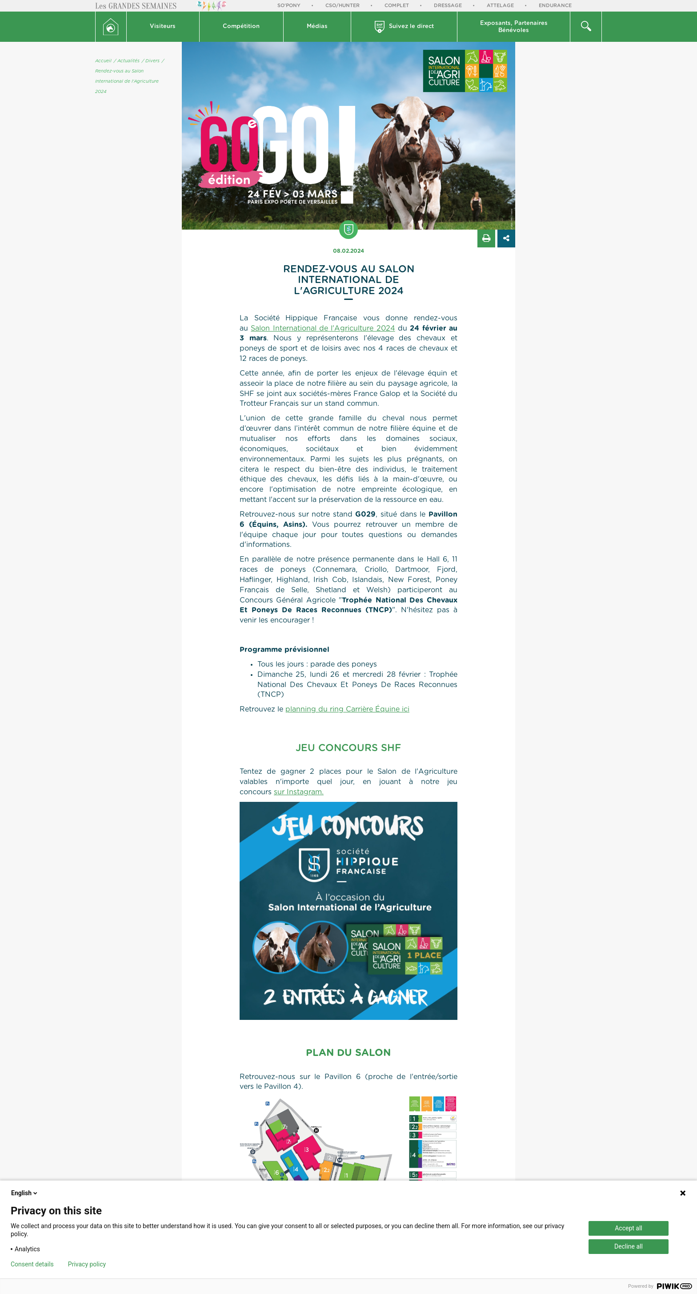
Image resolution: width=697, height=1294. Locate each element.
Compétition (241, 26)
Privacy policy (87, 1264)
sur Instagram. (299, 792)
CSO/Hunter (342, 5)
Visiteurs (163, 26)
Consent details (32, 1264)
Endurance (555, 5)
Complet (397, 5)
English (25, 1193)
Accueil (103, 61)
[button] (163, 27)
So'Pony (288, 5)
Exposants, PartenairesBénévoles (514, 26)
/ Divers (151, 61)
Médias (317, 26)
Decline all (628, 1246)
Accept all (628, 1228)
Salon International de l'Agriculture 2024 (323, 328)
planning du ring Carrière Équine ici (347, 709)
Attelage (500, 5)
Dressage (448, 5)
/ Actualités (127, 61)
